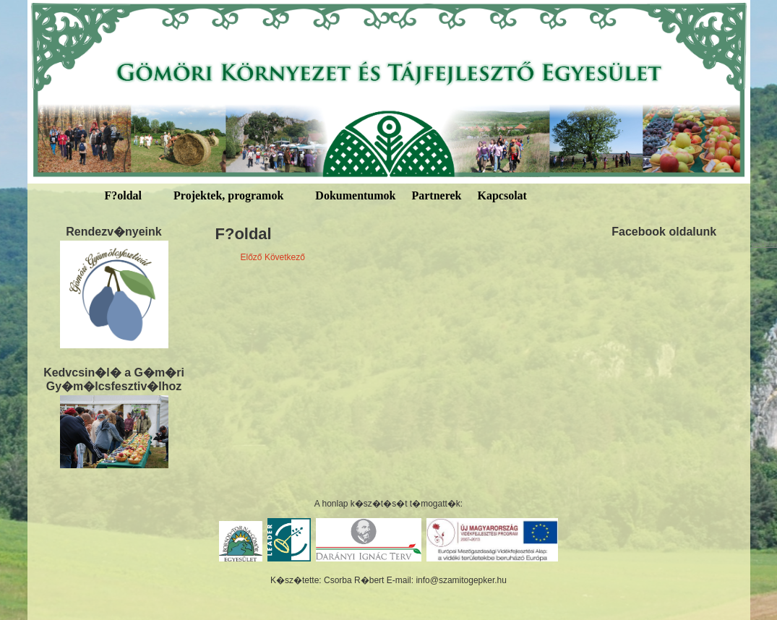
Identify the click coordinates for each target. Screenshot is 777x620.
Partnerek (436, 195)
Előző (251, 257)
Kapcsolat (502, 195)
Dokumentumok (355, 195)
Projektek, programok (228, 195)
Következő (285, 257)
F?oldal (123, 195)
